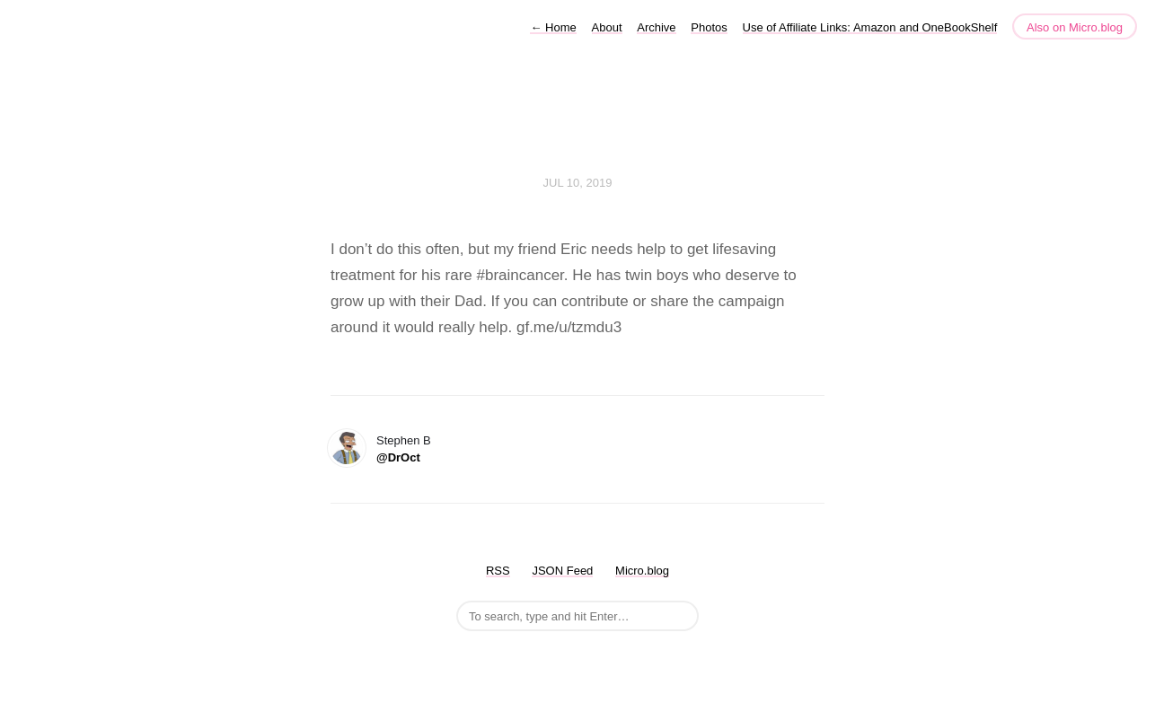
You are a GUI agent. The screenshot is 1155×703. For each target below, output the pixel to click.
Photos (709, 27)
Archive (656, 27)
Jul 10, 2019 (578, 182)
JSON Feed (562, 570)
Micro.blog (642, 570)
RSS (498, 570)
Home (553, 27)
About (607, 27)
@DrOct (398, 457)
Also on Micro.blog (1075, 27)
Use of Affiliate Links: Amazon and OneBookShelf (870, 27)
